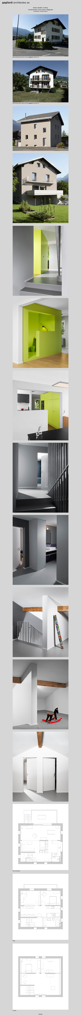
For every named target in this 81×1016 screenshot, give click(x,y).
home (40, 1014)
